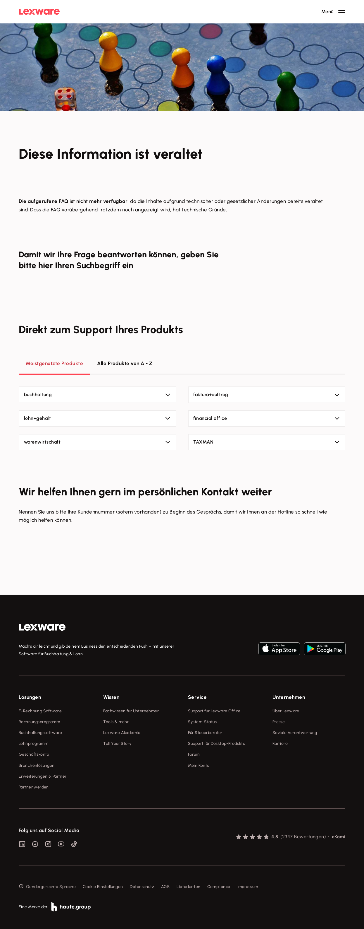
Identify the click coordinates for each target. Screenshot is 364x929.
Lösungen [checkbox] (30, 697)
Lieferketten (188, 886)
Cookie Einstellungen (103, 886)
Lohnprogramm (33, 743)
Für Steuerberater (205, 732)
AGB (165, 886)
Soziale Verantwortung (294, 732)
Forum (194, 754)
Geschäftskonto (34, 754)
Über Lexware (285, 711)
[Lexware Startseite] (39, 11)
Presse (278, 721)
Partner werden (34, 787)
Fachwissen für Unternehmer (131, 711)
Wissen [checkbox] (111, 697)
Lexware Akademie (121, 732)
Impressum (247, 886)
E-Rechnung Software (40, 711)
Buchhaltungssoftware (40, 732)
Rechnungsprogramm (39, 721)
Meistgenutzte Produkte (54, 363)
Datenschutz (142, 886)
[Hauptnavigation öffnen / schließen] (333, 11)
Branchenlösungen (37, 765)
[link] (42, 627)
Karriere (280, 743)
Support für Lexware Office (214, 711)
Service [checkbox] (197, 697)
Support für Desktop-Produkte (217, 743)
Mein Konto (199, 765)
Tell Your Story (117, 743)
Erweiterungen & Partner (43, 776)
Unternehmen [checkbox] (288, 697)
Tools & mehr (116, 721)
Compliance (218, 886)
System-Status (202, 721)
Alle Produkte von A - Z (125, 363)
